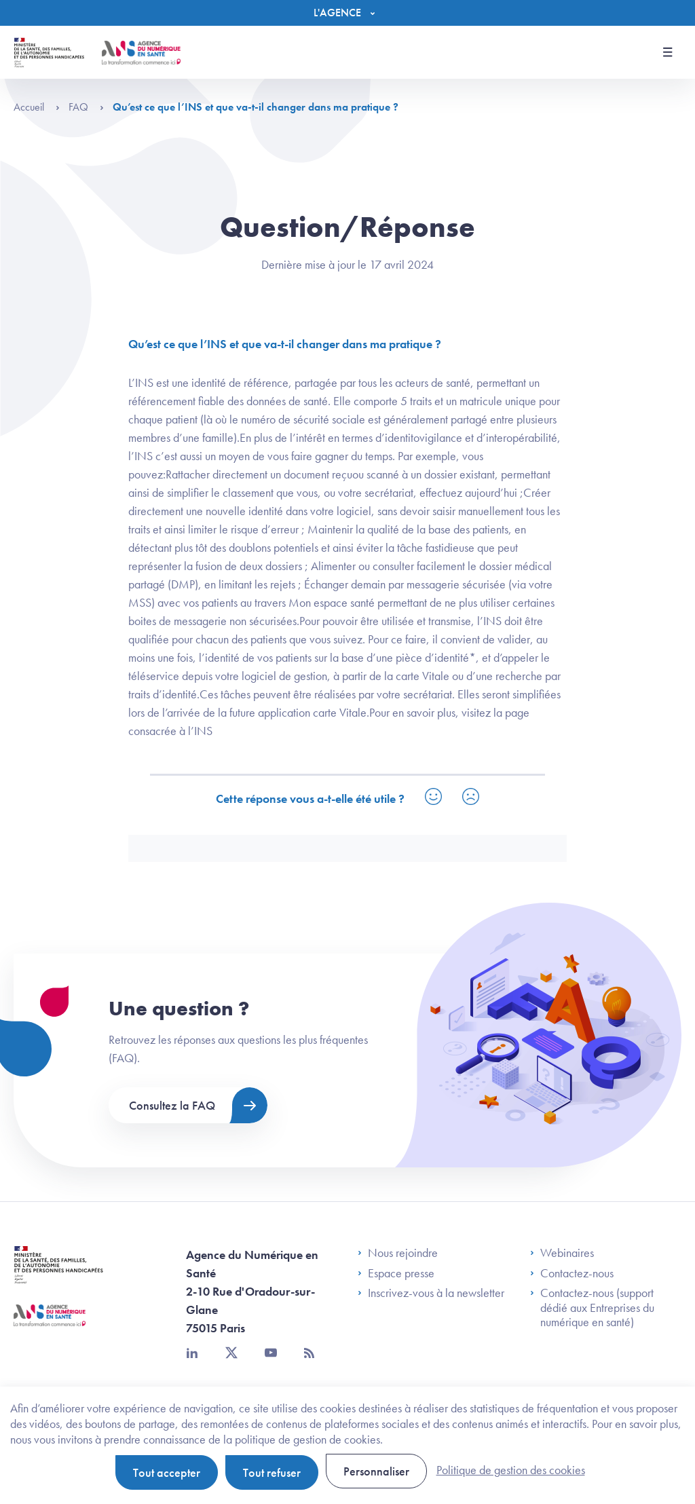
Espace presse (396, 1273)
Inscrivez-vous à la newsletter (431, 1292)
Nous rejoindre (398, 1252)
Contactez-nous (572, 1273)
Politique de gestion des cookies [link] (510, 1470)
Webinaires (562, 1252)
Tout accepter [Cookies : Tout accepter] (166, 1472)
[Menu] (347, 13)
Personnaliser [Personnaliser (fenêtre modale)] (376, 1471)
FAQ (86, 107)
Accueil (37, 107)
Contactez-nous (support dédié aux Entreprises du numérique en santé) (592, 1307)
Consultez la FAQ (172, 1105)
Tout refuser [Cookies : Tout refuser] (272, 1472)
